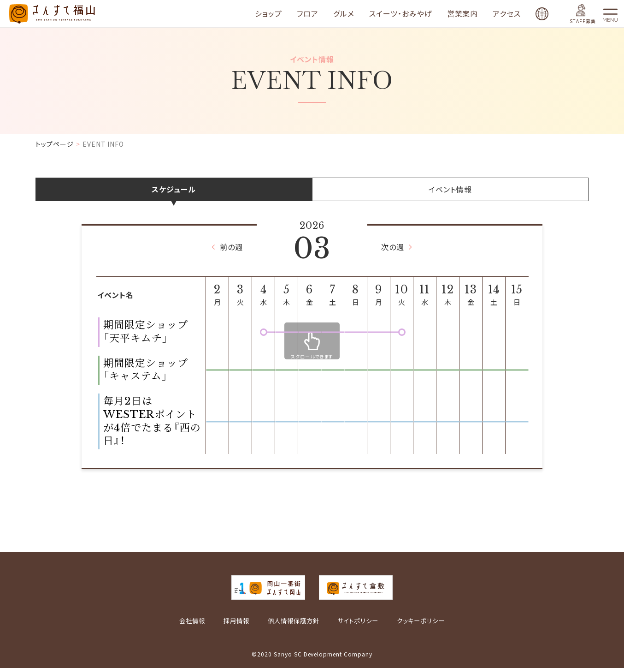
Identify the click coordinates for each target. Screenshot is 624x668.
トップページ (54, 144)
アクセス (518, 13)
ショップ (280, 13)
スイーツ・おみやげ (412, 13)
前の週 (228, 247)
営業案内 (473, 13)
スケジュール (174, 189)
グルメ (355, 13)
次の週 (395, 247)
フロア (319, 13)
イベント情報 (450, 189)
